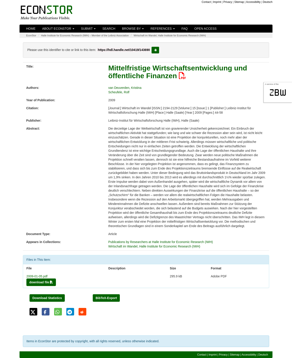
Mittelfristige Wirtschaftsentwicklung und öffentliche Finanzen (177, 72)
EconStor (31, 35)
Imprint (217, 2)
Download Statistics (47, 298)
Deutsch (267, 2)
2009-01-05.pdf (36, 276)
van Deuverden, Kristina (124, 88)
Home (31, 28)
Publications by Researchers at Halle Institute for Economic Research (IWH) (160, 242)
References (162, 28)
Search (108, 28)
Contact (206, 2)
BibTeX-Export (106, 298)
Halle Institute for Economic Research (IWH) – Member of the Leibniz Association (85, 35)
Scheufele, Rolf (118, 92)
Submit (88, 28)
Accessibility (253, 2)
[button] (33, 311)
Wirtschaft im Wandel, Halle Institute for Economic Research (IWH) (170, 35)
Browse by (133, 28)
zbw (277, 92)
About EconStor (58, 28)
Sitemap (239, 2)
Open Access (205, 28)
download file (41, 282)
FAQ (185, 28)
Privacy (227, 2)
